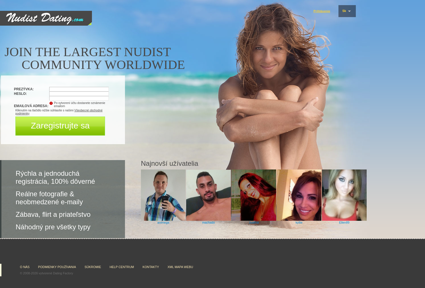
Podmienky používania (57, 267)
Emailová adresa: (31, 106)
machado (208, 222)
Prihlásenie (321, 11)
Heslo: (20, 94)
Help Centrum (122, 267)
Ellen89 (344, 222)
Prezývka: (24, 89)
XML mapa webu (180, 267)
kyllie (298, 222)
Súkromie (93, 267)
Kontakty (151, 267)
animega (163, 222)
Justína (254, 222)
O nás (25, 267)
